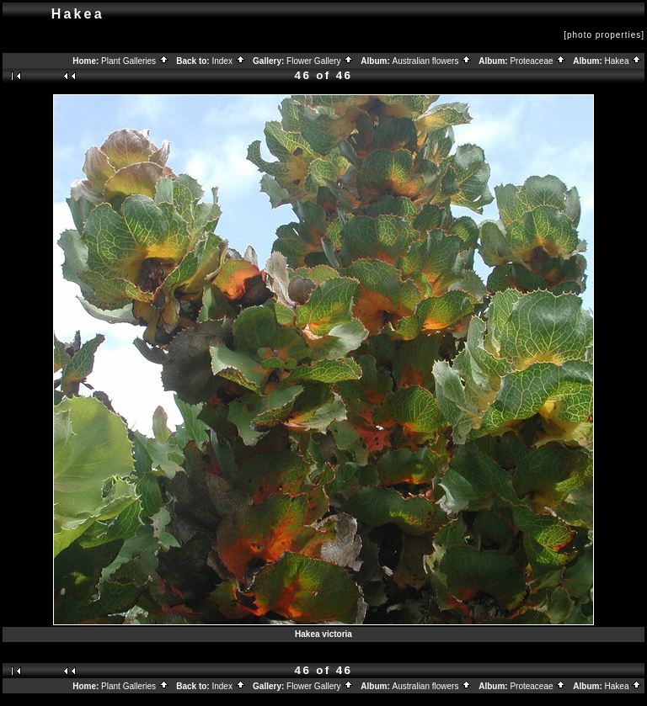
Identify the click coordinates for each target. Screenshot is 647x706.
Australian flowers (433, 61)
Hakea (624, 61)
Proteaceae (538, 61)
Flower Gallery (320, 61)
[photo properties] (604, 35)
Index (228, 61)
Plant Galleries (135, 61)
